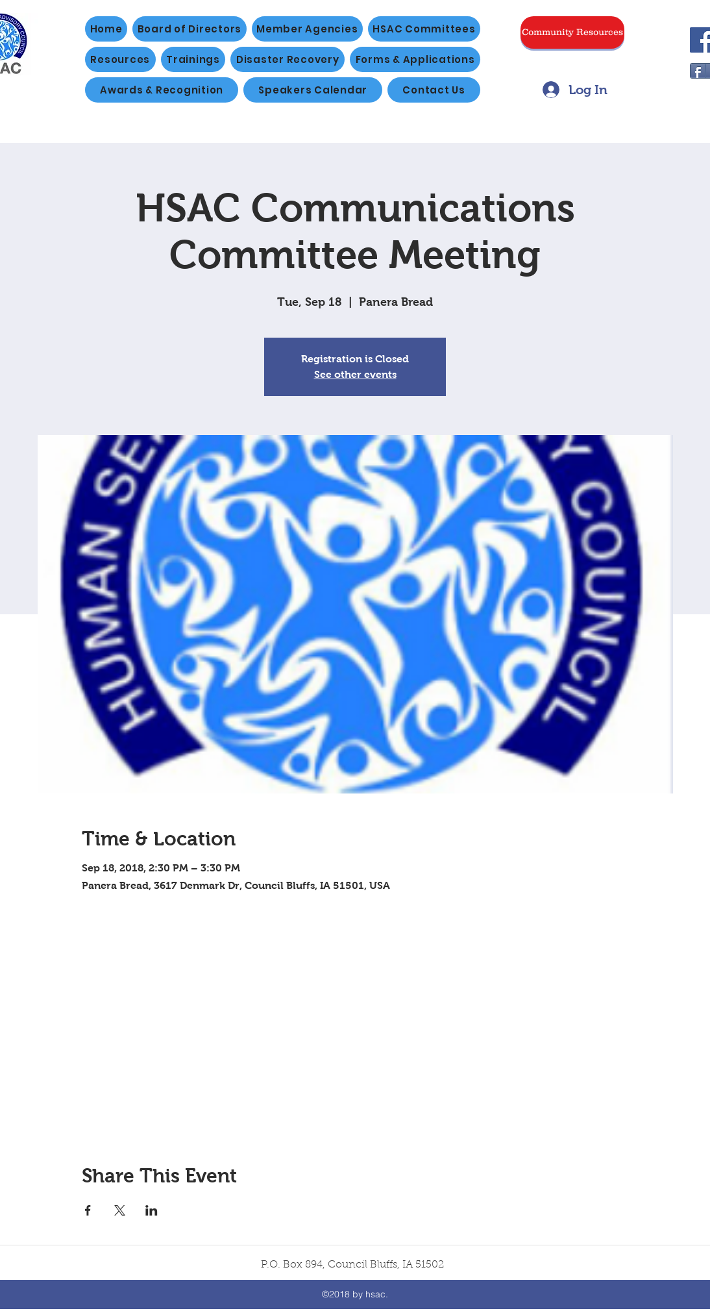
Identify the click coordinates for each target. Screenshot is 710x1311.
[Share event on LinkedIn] (151, 1210)
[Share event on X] (120, 1210)
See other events (355, 374)
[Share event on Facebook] (88, 1210)
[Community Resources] (572, 32)
